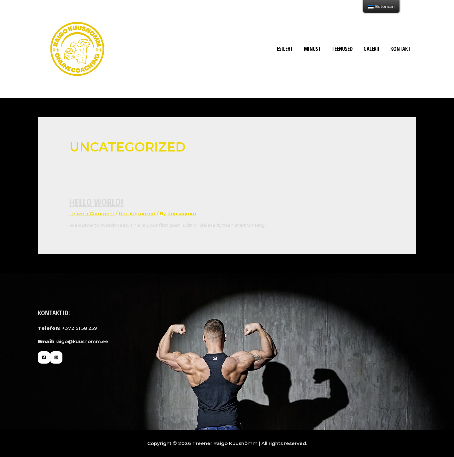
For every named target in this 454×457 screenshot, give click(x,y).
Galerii (372, 48)
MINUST (312, 48)
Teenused (342, 48)
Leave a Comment (91, 214)
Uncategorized (137, 214)
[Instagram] (56, 357)
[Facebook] (44, 357)
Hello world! (96, 202)
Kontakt (400, 48)
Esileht (285, 48)
